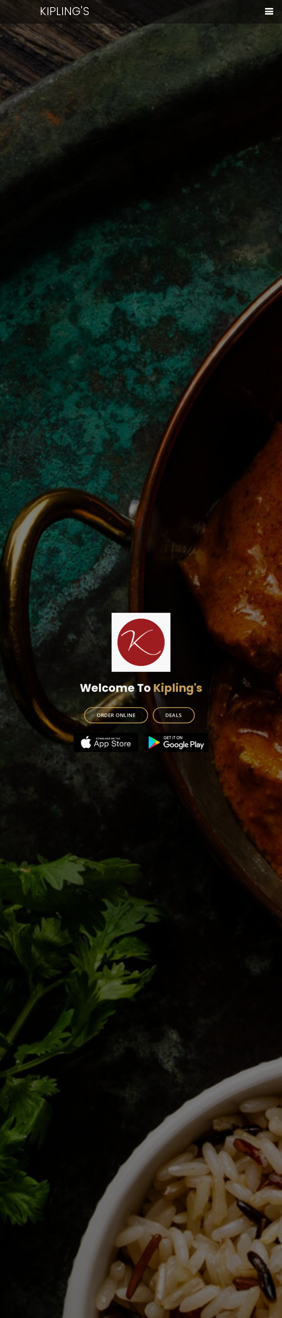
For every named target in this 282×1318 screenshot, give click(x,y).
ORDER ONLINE (116, 714)
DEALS (173, 714)
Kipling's (65, 11)
